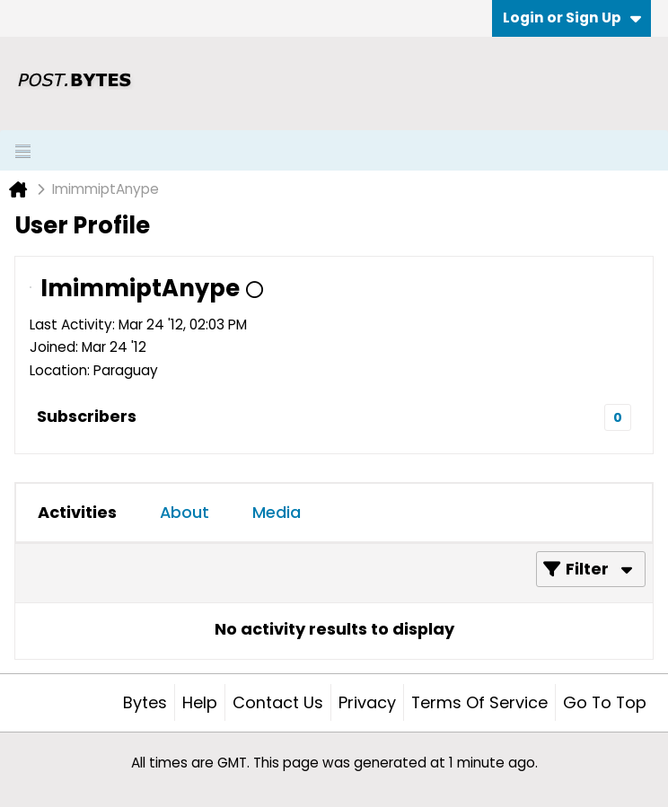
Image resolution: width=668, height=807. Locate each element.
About (184, 512)
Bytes (145, 702)
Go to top (604, 702)
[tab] (77, 512)
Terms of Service (479, 702)
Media (276, 512)
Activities (77, 512)
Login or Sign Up (572, 17)
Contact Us (278, 702)
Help (199, 702)
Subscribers (86, 416)
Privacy (367, 702)
